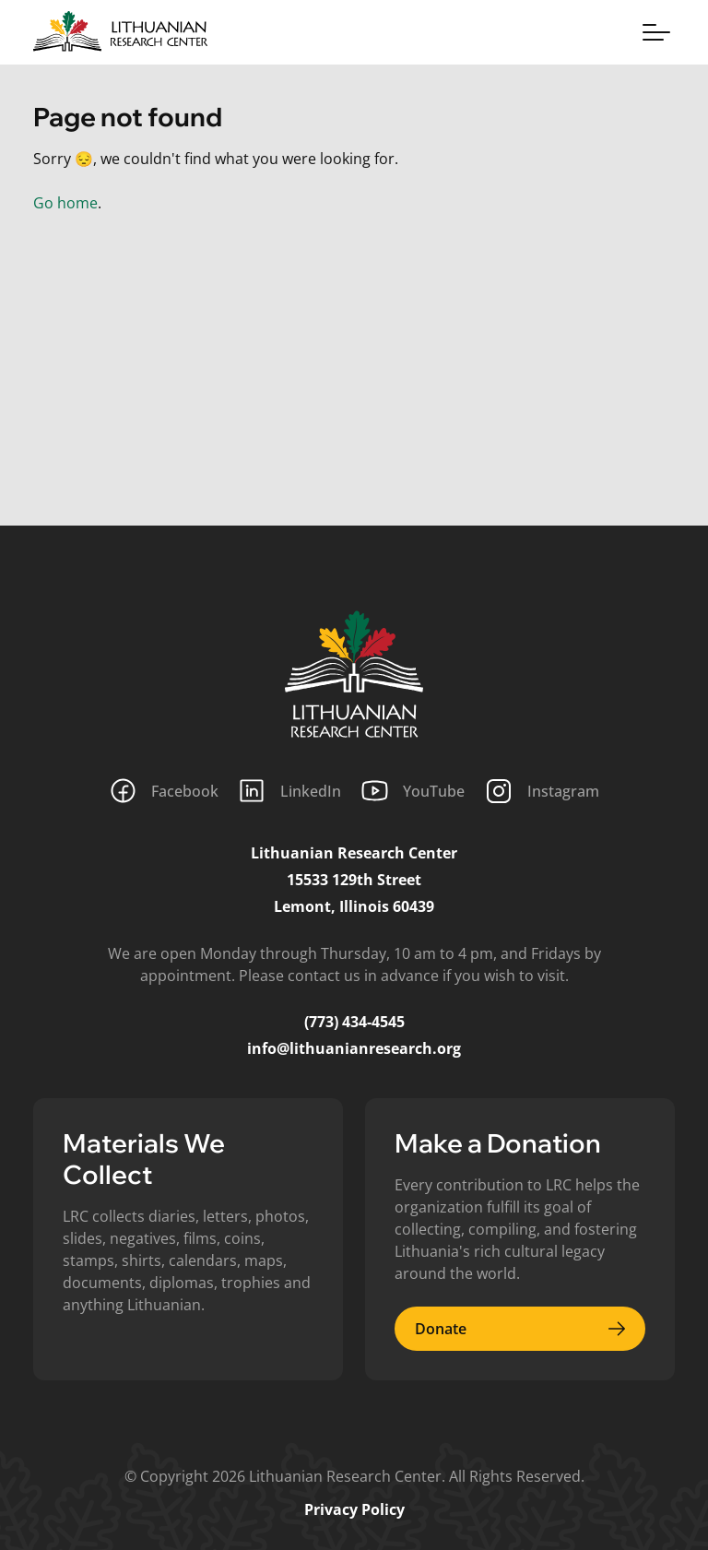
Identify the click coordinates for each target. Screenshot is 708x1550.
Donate (520, 1329)
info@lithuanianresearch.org (354, 1048)
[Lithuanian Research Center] (354, 674)
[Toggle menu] (656, 32)
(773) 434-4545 (354, 1022)
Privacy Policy (354, 1509)
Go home (65, 203)
